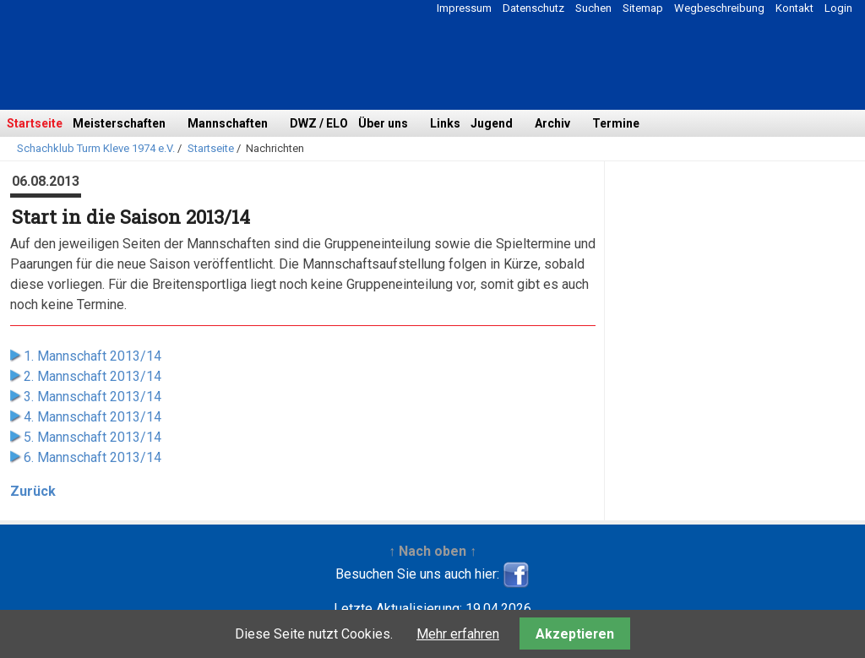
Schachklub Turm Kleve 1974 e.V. (96, 148)
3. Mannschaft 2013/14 (92, 397)
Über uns (383, 123)
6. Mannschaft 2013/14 (92, 457)
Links (445, 123)
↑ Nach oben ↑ (432, 551)
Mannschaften (228, 123)
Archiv (552, 123)
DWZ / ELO (319, 123)
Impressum (464, 8)
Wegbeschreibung (719, 8)
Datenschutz (533, 8)
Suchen (593, 8)
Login (838, 8)
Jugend (492, 123)
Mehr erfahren (457, 634)
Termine (615, 123)
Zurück (33, 491)
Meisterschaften (119, 123)
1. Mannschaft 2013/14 (92, 356)
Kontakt (794, 8)
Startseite (35, 123)
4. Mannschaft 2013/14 (92, 417)
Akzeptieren (575, 634)
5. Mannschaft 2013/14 (92, 437)
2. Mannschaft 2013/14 (92, 376)
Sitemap (643, 8)
